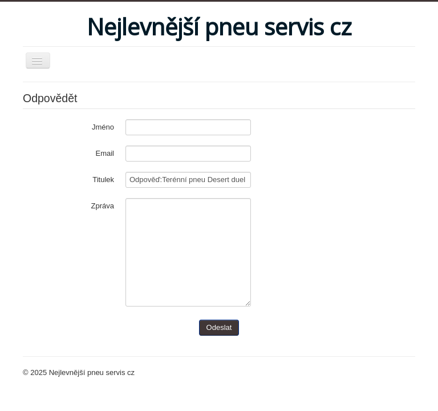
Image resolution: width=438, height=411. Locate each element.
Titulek (103, 179)
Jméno (103, 127)
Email (104, 153)
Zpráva (102, 206)
